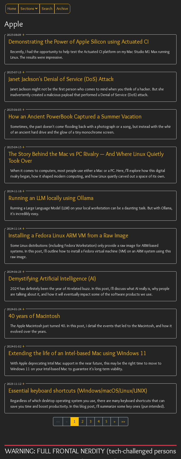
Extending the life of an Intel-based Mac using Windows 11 (77, 353)
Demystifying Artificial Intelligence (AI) (52, 278)
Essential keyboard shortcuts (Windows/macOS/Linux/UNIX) (77, 390)
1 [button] (75, 421)
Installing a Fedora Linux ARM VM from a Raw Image (68, 235)
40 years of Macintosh (34, 316)
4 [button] (99, 421)
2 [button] (83, 421)
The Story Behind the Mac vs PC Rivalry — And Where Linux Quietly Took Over (86, 157)
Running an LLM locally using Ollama (50, 198)
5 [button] (107, 421)
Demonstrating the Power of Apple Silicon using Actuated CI (78, 41)
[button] (115, 421)
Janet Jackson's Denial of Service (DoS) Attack (61, 79)
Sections (29, 8)
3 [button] (91, 421)
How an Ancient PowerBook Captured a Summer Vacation (75, 116)
